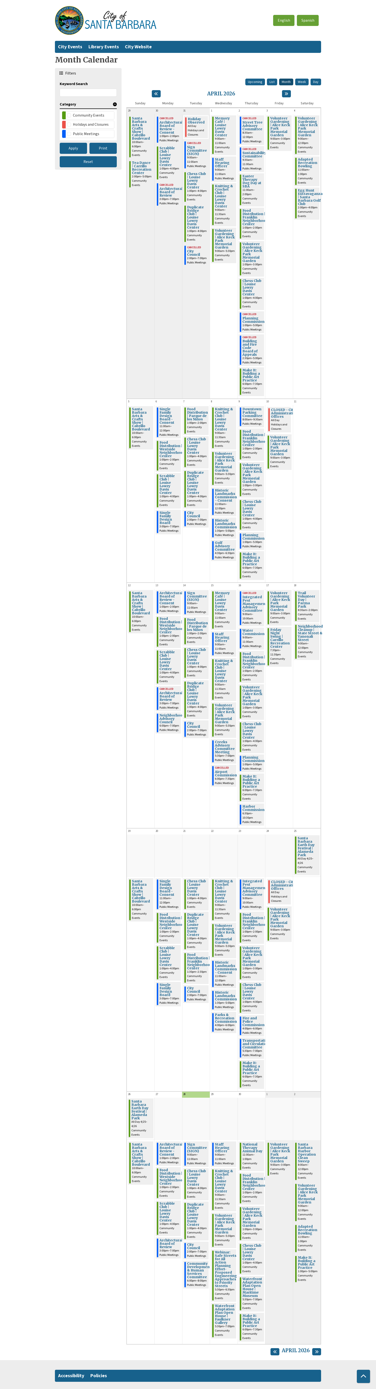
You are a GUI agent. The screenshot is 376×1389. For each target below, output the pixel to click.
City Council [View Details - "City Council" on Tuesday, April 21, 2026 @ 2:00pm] (193, 989)
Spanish (307, 20)
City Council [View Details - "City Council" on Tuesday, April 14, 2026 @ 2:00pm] (193, 725)
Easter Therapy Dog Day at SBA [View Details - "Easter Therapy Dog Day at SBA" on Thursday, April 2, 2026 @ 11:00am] (251, 181)
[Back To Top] (363, 1376)
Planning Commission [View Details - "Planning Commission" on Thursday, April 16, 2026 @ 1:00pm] (253, 759)
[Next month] (286, 93)
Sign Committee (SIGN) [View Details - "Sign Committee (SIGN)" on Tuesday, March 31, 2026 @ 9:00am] (197, 150)
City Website (138, 47)
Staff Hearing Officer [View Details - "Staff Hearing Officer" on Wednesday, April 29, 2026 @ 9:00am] (222, 1148)
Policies (98, 1375)
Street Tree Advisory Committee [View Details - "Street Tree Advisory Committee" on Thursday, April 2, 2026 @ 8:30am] (252, 126)
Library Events (103, 47)
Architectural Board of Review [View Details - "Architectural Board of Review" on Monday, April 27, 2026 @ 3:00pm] (170, 1244)
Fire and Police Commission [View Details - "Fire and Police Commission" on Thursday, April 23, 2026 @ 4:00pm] (253, 1021)
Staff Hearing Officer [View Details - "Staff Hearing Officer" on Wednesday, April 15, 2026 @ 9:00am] (222, 637)
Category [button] (68, 104)
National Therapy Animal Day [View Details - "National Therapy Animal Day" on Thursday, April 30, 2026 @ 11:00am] (252, 1148)
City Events (70, 47)
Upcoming (255, 82)
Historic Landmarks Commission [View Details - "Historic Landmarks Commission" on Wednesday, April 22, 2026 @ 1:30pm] (226, 996)
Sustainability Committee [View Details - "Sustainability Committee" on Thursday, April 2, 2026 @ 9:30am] (254, 154)
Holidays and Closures (91, 124)
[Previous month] (156, 93)
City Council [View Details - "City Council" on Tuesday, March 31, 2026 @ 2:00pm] (193, 252)
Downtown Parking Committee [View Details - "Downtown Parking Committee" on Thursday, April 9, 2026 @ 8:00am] (252, 412)
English (284, 20)
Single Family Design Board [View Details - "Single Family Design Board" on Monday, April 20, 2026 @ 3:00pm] (165, 990)
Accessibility (71, 1375)
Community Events (88, 115)
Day (315, 82)
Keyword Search (74, 84)
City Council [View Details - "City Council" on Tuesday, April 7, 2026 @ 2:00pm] (193, 514)
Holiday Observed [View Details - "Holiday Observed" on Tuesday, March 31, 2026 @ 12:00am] (196, 120)
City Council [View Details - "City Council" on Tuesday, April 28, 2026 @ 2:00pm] (193, 1246)
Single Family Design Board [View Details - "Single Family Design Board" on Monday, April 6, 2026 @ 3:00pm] (165, 517)
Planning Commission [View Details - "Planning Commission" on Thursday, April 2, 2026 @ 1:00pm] (253, 320)
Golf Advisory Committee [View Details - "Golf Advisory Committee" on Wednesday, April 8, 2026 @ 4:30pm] (225, 546)
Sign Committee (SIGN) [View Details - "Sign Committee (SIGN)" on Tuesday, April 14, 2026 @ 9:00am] (197, 596)
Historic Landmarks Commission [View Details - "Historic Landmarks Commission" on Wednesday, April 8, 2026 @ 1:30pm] (226, 524)
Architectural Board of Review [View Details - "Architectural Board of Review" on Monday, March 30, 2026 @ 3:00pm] (170, 192)
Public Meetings (86, 134)
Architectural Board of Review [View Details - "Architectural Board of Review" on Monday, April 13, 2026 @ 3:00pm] (170, 696)
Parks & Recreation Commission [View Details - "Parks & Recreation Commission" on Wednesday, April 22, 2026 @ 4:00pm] (226, 1018)
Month (286, 82)
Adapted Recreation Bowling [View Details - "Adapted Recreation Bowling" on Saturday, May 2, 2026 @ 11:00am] (307, 1230)
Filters (70, 73)
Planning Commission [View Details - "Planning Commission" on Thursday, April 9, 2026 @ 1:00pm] (253, 536)
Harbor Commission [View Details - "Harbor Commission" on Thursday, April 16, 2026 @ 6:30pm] (253, 808)
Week (302, 82)
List (272, 82)
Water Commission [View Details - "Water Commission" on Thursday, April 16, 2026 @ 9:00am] (253, 632)
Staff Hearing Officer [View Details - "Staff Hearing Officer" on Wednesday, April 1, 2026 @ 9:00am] (222, 163)
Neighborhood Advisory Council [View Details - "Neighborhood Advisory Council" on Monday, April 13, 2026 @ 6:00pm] (171, 719)
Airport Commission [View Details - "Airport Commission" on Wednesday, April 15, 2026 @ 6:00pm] (226, 773)
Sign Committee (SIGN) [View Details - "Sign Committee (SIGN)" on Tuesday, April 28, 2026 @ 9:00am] (197, 1148)
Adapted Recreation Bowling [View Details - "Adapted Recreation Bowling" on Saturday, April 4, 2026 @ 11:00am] (307, 163)
